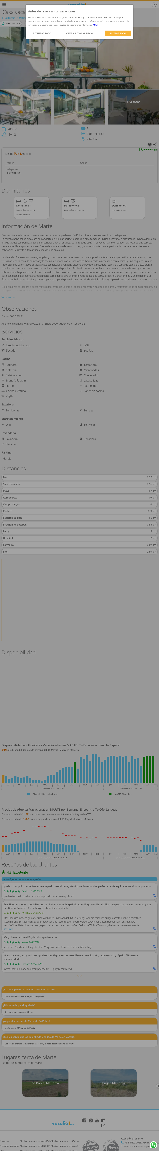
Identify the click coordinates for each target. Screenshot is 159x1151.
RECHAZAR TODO (42, 33)
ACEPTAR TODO (118, 33)
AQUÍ (95, 25)
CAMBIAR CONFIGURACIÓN (80, 33)
